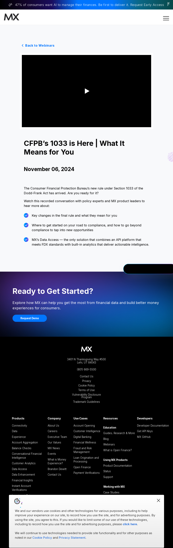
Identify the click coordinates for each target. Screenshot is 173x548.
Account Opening (84, 425)
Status (107, 471)
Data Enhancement (23, 474)
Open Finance (82, 467)
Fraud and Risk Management (82, 450)
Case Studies (111, 492)
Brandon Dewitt (57, 469)
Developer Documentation (153, 425)
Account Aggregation (25, 442)
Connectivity (19, 425)
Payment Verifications (86, 472)
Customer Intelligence (86, 431)
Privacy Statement (72, 537)
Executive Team (57, 436)
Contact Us (86, 376)
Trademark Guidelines (86, 402)
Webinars (109, 444)
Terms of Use (86, 390)
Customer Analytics (24, 463)
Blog (106, 438)
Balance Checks (21, 448)
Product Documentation (117, 465)
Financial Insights (22, 480)
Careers (52, 431)
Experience (19, 436)
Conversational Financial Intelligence (27, 455)
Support (108, 477)
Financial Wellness (84, 442)
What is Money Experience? (57, 461)
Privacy (86, 381)
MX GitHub (144, 436)
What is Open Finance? (117, 450)
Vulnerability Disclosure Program (86, 396)
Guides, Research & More (119, 433)
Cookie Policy (86, 385)
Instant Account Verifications (21, 487)
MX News (54, 448)
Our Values (54, 442)
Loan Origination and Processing (86, 459)
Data (14, 431)
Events (52, 453)
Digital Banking (82, 436)
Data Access (19, 469)
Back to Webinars (40, 45)
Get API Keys (145, 431)
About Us (53, 425)
